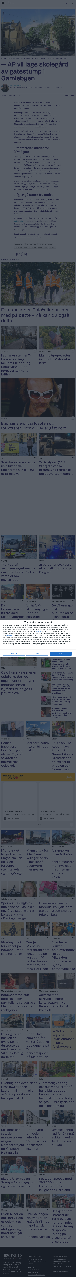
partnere (38, 631)
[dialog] (38, 638)
